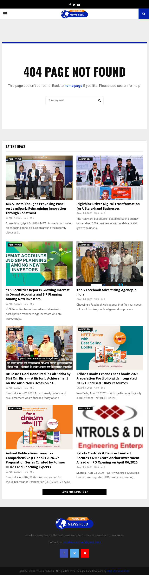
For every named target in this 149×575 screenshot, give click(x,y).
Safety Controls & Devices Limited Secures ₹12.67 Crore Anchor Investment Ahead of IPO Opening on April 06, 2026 (107, 457)
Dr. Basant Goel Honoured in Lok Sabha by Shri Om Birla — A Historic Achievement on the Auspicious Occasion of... (38, 378)
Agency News (15, 159)
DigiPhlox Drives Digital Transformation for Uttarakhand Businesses (108, 206)
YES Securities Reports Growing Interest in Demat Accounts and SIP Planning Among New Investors (38, 294)
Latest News (15, 146)
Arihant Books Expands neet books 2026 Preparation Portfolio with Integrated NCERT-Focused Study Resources (107, 378)
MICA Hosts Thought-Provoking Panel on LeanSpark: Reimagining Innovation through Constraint (36, 208)
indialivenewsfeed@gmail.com (81, 542)
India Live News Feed (118, 571)
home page (73, 86)
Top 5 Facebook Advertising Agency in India (106, 292)
